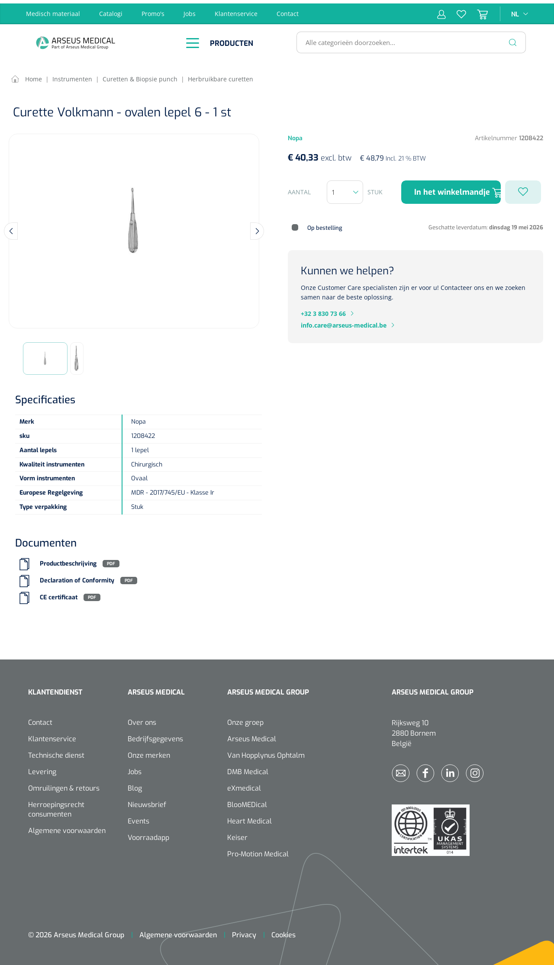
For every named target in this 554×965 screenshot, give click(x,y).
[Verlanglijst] (456, 10)
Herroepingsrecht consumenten (56, 806)
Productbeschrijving (68, 560)
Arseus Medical (251, 735)
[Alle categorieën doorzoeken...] (407, 39)
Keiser (237, 834)
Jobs (190, 10)
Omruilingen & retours (64, 784)
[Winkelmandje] (477, 10)
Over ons (142, 719)
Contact (288, 10)
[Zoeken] (513, 39)
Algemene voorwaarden (67, 827)
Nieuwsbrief (147, 801)
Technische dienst (56, 751)
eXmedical (244, 784)
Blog (135, 784)
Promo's (153, 10)
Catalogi (110, 10)
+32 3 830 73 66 (323, 310)
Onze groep (245, 719)
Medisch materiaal (53, 10)
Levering (42, 768)
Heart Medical (249, 817)
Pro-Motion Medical (258, 850)
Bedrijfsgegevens (155, 735)
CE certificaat (58, 594)
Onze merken (149, 751)
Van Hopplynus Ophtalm (266, 751)
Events (138, 817)
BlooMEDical (247, 801)
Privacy (244, 931)
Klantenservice (236, 10)
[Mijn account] (441, 10)
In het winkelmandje (457, 188)
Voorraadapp (148, 834)
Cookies (283, 931)
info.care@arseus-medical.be (344, 322)
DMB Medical (247, 768)
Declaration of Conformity (77, 577)
